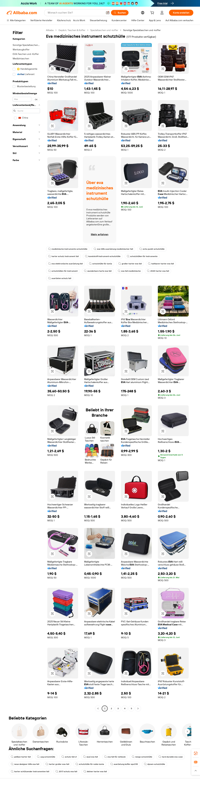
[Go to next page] (138, 709)
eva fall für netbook (115, 757)
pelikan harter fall (21, 757)
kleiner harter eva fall (95, 771)
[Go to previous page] (98, 709)
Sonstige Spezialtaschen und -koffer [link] (142, 30)
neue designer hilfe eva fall (25, 764)
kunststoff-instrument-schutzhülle (102, 256)
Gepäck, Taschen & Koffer (71, 30)
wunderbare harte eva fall (98, 271)
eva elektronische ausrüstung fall (65, 263)
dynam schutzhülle (154, 764)
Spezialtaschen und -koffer (104, 30)
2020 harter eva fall (158, 271)
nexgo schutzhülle (142, 757)
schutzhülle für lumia (100, 263)
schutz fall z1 (69, 757)
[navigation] (25, 370)
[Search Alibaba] (75, 12)
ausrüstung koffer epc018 (124, 764)
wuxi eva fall (90, 757)
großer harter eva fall (130, 263)
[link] (195, 753)
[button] (108, 13)
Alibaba (50, 30)
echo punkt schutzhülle (151, 249)
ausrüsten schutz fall (59, 278)
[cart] (152, 13)
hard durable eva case (170, 757)
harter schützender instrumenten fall (30, 771)
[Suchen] (119, 12)
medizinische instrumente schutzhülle (67, 249)
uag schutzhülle (46, 757)
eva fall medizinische (129, 271)
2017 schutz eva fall (66, 771)
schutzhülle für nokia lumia (90, 764)
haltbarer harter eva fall (161, 263)
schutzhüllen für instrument (63, 271)
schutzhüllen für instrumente (142, 256)
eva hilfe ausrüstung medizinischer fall (113, 249)
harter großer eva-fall (57, 764)
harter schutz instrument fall (63, 256)
